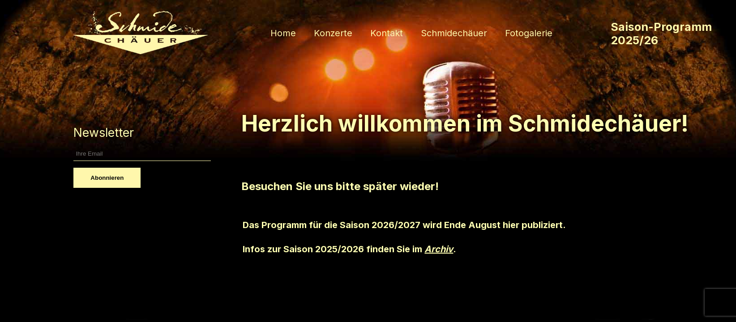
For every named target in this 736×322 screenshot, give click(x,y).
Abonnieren (107, 177)
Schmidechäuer (454, 33)
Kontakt (386, 33)
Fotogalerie (528, 33)
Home (283, 33)
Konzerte (333, 33)
